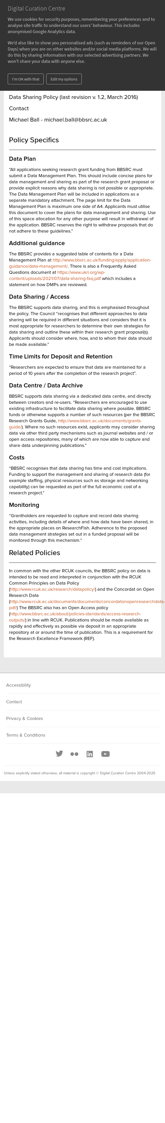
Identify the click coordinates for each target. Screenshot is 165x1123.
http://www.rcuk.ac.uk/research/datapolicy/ (52, 589)
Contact (14, 702)
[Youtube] (105, 754)
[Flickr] (74, 754)
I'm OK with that (25, 79)
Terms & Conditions (25, 735)
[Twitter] (60, 754)
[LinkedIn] (89, 754)
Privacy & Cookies (24, 718)
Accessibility (18, 685)
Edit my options (64, 79)
